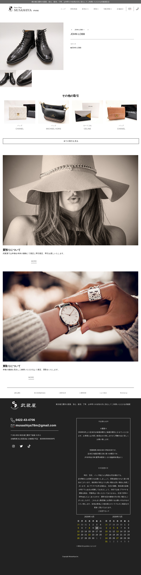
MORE (34, 261)
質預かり (85, 9)
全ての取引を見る (71, 141)
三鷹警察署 (82, 393)
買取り (96, 9)
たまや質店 (103, 393)
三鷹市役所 (62, 393)
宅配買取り (108, 9)
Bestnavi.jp (123, 393)
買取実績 (73, 9)
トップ (63, 9)
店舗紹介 (120, 9)
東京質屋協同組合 (39, 393)
